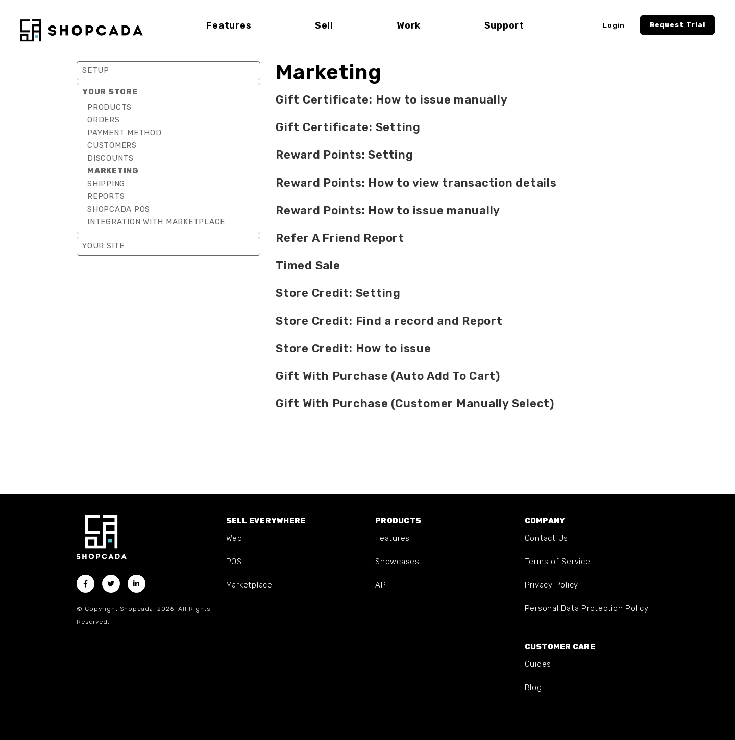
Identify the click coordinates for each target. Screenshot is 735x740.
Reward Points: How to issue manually (388, 210)
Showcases (397, 561)
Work (409, 25)
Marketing (113, 170)
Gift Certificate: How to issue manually (391, 100)
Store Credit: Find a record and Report (389, 321)
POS (234, 561)
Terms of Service (558, 561)
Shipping (106, 183)
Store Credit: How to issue (353, 348)
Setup (95, 70)
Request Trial (677, 25)
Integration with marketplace (156, 221)
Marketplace (249, 585)
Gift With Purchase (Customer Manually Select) (415, 404)
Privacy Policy (552, 585)
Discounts (110, 158)
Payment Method (124, 132)
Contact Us (547, 538)
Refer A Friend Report (340, 238)
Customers (112, 145)
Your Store (110, 91)
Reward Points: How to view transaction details (416, 183)
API (381, 585)
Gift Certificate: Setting (348, 127)
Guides (538, 664)
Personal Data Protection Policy (587, 608)
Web (234, 538)
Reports (106, 196)
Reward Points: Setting (344, 155)
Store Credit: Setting (338, 293)
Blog (533, 687)
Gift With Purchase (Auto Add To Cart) (388, 376)
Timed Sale (308, 265)
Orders (103, 119)
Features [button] (228, 25)
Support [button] (504, 25)
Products (109, 107)
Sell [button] (324, 25)
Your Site (103, 245)
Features (392, 538)
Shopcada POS (118, 209)
